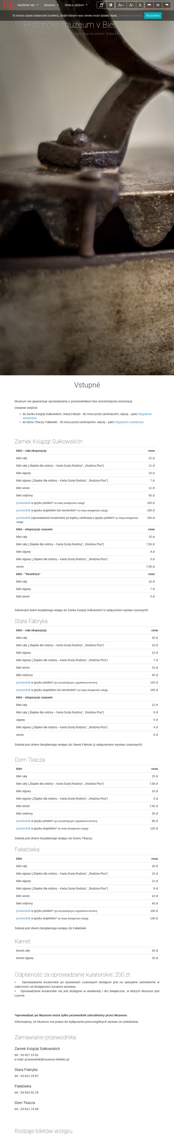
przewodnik (23, 503)
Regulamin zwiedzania (129, 422)
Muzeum (52, 6)
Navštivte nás (29, 6)
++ (122, 5)
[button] (102, 5)
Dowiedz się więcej (130, 15)
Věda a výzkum (77, 6)
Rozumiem (153, 15)
